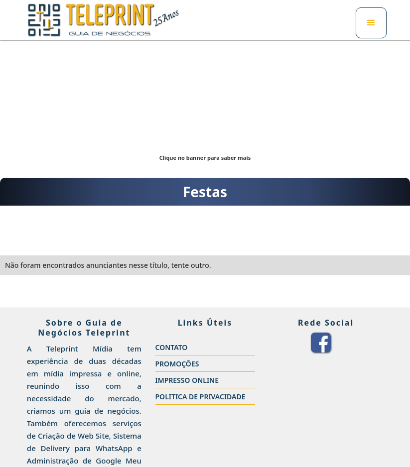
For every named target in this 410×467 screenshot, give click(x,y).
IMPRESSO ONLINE (187, 380)
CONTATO (171, 347)
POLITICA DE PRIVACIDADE (200, 396)
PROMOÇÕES (177, 363)
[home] (103, 19)
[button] (371, 22)
